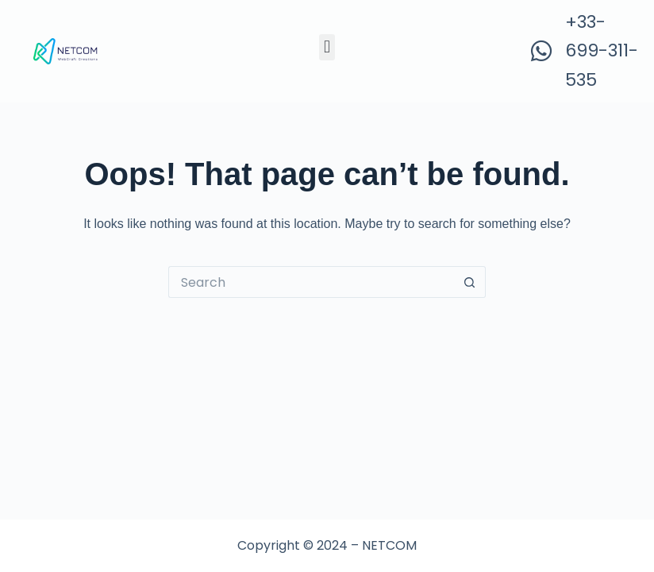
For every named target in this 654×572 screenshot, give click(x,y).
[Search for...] (311, 282)
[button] (326, 47)
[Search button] (470, 282)
